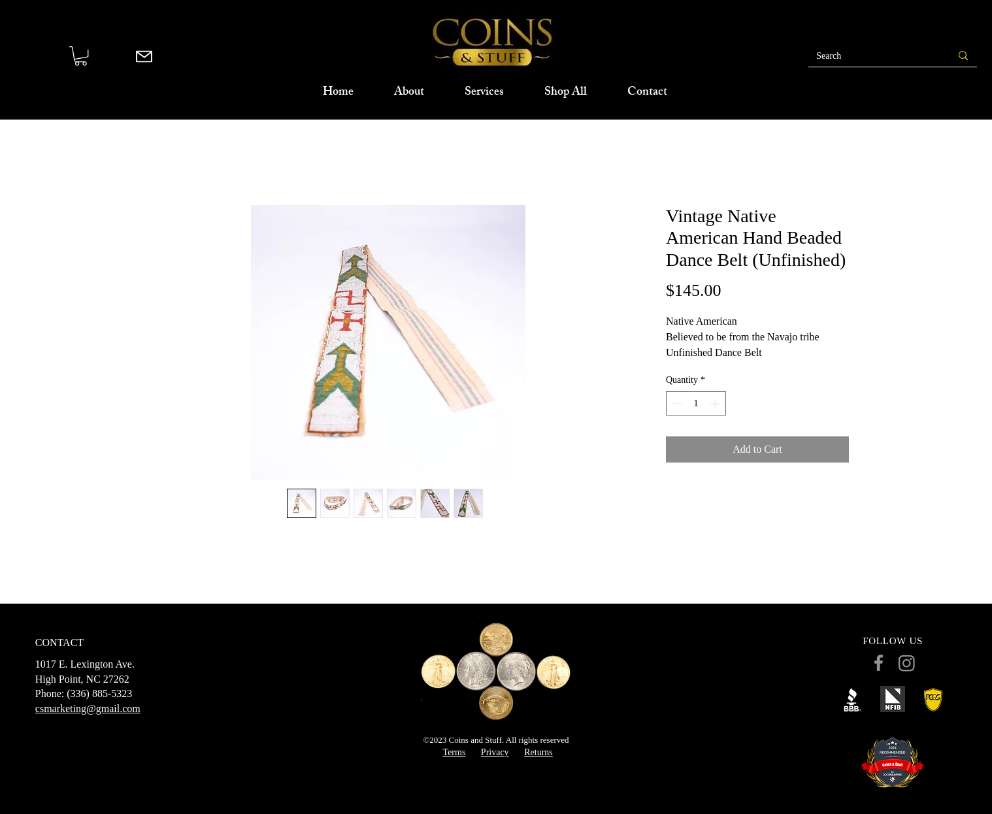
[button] (80, 55)
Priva (491, 752)
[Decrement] (676, 403)
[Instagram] (907, 663)
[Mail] (144, 56)
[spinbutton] (696, 403)
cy (504, 752)
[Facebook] (878, 663)
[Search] (869, 56)
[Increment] (716, 403)
